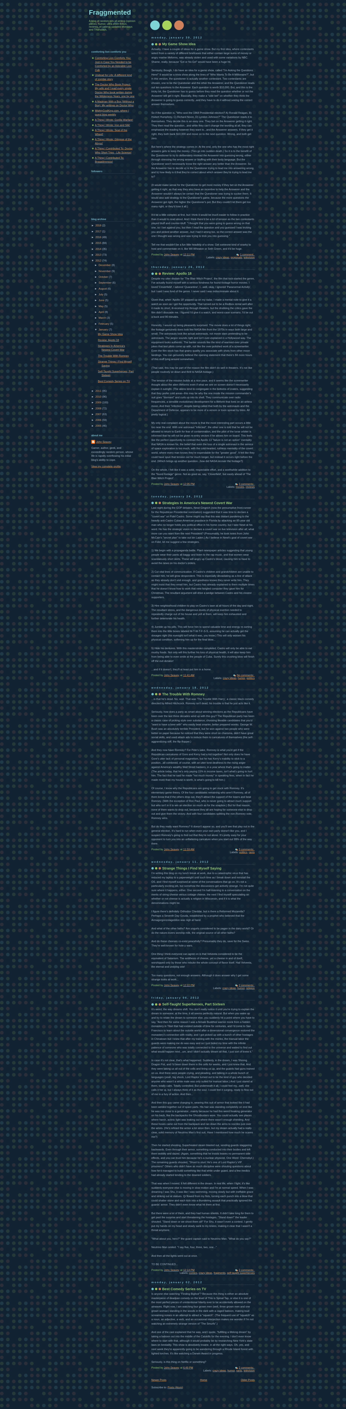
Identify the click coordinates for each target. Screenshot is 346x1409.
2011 (98, 390)
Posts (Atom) (175, 1387)
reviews (250, 486)
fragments (219, 1272)
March (103, 317)
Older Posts (248, 1379)
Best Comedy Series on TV (184, 1289)
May (101, 306)
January (104, 329)
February (104, 323)
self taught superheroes (241, 1272)
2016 (98, 237)
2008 (98, 408)
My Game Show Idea (179, 44)
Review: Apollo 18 (177, 273)
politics (251, 678)
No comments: (246, 675)
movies (240, 486)
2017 (98, 231)
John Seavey (103, 441)
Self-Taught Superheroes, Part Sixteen (193, 1004)
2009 (98, 402)
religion (250, 988)
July (101, 294)
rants (252, 852)
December (105, 265)
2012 (98, 260)
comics (193, 1272)
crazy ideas (222, 257)
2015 (98, 242)
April (102, 312)
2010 (98, 396)
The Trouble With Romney (183, 694)
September (105, 282)
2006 (98, 420)
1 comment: (247, 254)
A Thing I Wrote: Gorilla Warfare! (114, 119)
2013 (98, 254)
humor (241, 678)
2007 (98, 414)
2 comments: (247, 985)
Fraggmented (110, 12)
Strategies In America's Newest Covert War (197, 503)
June (102, 300)
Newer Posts (159, 1379)
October (104, 276)
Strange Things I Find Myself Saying (192, 868)
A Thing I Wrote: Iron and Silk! (112, 125)
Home (203, 1379)
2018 (98, 225)
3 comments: (247, 483)
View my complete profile (106, 466)
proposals (236, 257)
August (103, 288)
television (249, 257)
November (105, 271)
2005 (98, 425)
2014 (98, 249)
